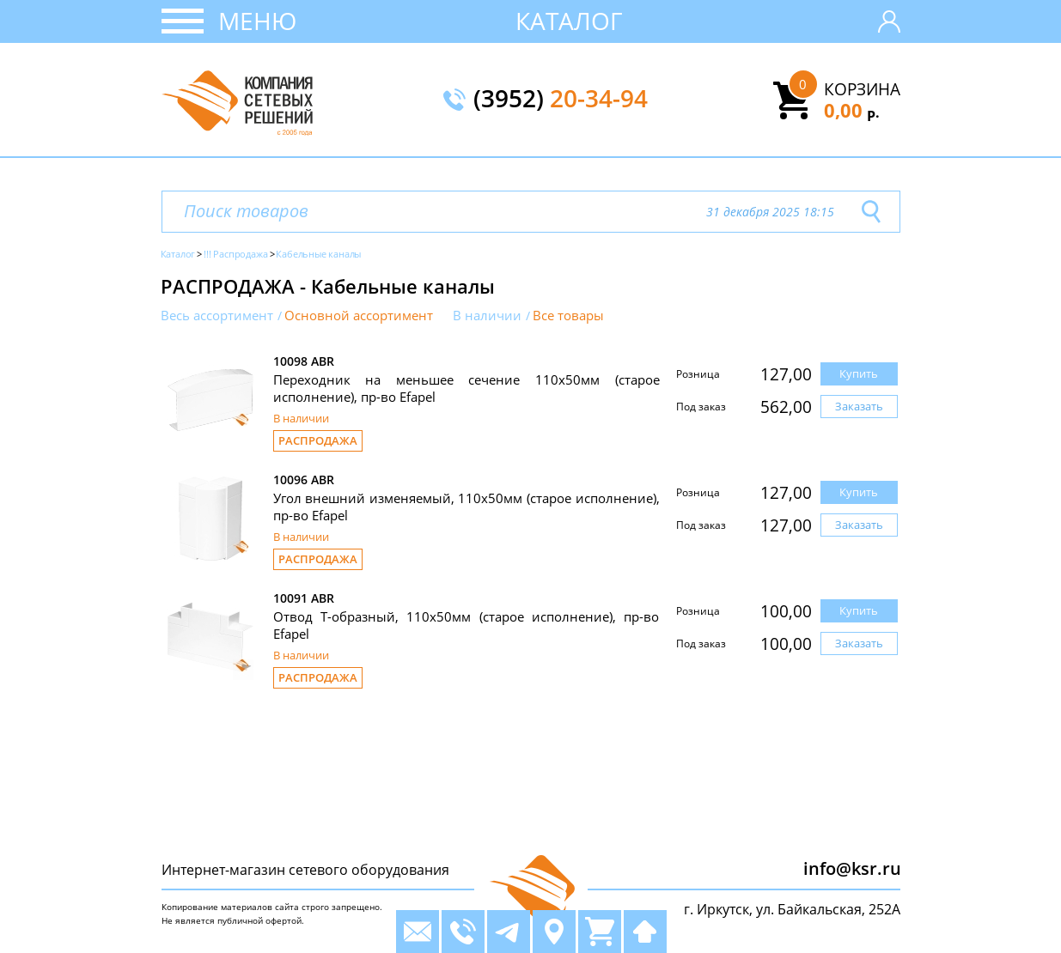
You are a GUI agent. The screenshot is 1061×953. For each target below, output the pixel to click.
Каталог (569, 20)
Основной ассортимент (358, 315)
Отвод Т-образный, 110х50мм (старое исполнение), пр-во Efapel (466, 625)
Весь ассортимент (217, 315)
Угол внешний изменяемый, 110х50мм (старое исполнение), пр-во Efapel (466, 506)
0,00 (852, 110)
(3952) (560, 99)
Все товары (568, 315)
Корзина (862, 89)
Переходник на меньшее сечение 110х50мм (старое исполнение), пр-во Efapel (466, 388)
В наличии (487, 315)
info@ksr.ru (852, 868)
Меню (257, 20)
